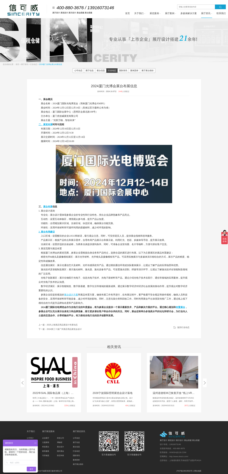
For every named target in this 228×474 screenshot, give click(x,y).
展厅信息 (90, 70)
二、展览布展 (45, 124)
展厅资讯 (24, 64)
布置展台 (180, 307)
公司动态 (78, 70)
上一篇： (58, 325)
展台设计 (60, 447)
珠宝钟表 (60, 455)
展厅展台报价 (147, 70)
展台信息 (101, 70)
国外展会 (60, 451)
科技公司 (60, 438)
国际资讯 (123, 70)
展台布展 (47, 206)
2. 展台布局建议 (47, 232)
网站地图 (197, 471)
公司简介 (30, 438)
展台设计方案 (71, 294)
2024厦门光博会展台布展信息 (50, 64)
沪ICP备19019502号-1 (185, 471)
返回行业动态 (183, 327)
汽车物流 (45, 455)
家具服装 (45, 451)
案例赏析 (134, 70)
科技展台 (45, 447)
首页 (17, 64)
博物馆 (59, 442)
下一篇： (60, 329)
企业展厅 (45, 438)
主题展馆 (45, 442)
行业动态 (34, 64)
